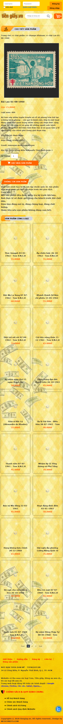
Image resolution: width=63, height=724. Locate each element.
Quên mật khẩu (30, 7)
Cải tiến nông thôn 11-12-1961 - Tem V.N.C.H (47, 338)
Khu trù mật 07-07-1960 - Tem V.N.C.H (47, 591)
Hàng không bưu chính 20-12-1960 (15, 549)
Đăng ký (56, 4)
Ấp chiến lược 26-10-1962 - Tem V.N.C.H (48, 254)
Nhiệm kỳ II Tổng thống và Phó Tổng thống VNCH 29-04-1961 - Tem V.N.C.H (47, 465)
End (40, 646)
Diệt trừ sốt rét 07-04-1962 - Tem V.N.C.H (15, 338)
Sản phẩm (20, 35)
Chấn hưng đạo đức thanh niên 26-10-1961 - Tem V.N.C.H (47, 380)
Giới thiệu (7, 659)
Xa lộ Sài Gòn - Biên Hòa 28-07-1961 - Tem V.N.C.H (48, 422)
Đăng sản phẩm (10, 662)
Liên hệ (48, 659)
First (23, 646)
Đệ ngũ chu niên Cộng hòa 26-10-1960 (15, 591)
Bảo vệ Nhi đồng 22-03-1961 (15, 507)
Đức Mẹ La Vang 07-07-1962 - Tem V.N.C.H (15, 296)
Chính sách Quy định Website (21, 709)
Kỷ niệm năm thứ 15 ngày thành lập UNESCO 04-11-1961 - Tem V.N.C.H (15, 380)
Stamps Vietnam (37, 35)
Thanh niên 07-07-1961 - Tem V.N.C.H (15, 465)
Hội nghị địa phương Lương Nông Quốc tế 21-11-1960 (47, 549)
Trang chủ (6, 35)
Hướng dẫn (22, 659)
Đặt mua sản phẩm (20, 163)
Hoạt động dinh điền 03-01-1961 (47, 507)
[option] (31, 70)
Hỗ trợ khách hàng (16, 698)
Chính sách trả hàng (16, 705)
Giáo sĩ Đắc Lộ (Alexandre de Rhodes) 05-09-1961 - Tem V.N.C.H (15, 422)
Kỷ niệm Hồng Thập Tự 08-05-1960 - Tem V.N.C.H (47, 633)
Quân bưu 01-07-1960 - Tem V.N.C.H (15, 633)
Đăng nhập (55, 8)
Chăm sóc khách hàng (17, 702)
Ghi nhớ (8, 7)
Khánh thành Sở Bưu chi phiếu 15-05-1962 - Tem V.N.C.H (47, 296)
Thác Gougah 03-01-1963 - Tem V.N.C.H (15, 254)
